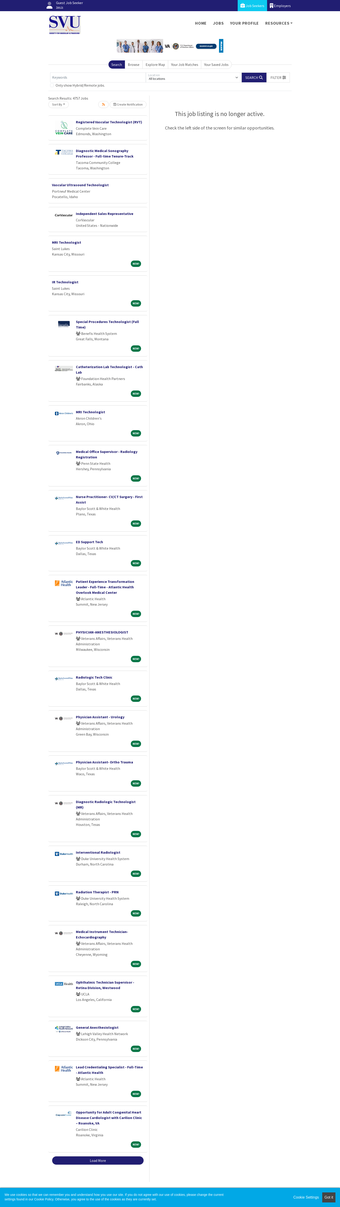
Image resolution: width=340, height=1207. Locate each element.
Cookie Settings (306, 1197)
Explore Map (155, 64)
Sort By (57, 104)
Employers (280, 5)
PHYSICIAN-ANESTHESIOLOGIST (102, 632)
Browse (133, 64)
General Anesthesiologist (97, 1027)
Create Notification (128, 104)
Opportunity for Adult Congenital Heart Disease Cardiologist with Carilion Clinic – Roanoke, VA (109, 1117)
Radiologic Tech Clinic (94, 677)
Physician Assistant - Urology (100, 717)
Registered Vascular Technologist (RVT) (109, 122)
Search (116, 64)
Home (201, 23)
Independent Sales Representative (104, 213)
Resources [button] (277, 23)
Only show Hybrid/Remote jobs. (80, 85)
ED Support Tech (89, 542)
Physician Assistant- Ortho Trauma (104, 762)
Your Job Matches (184, 64)
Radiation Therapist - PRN (97, 892)
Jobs (218, 23)
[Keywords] (98, 77)
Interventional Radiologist (98, 852)
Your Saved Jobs (216, 64)
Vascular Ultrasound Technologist (80, 185)
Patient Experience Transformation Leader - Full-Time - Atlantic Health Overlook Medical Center (105, 587)
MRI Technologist (66, 242)
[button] (278, 77)
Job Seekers (252, 5)
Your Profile (244, 23)
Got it (329, 1197)
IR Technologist (65, 282)
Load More (98, 1160)
